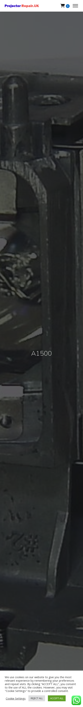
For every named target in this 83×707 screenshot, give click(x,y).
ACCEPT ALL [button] (56, 698)
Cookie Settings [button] (16, 698)
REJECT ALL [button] (37, 698)
